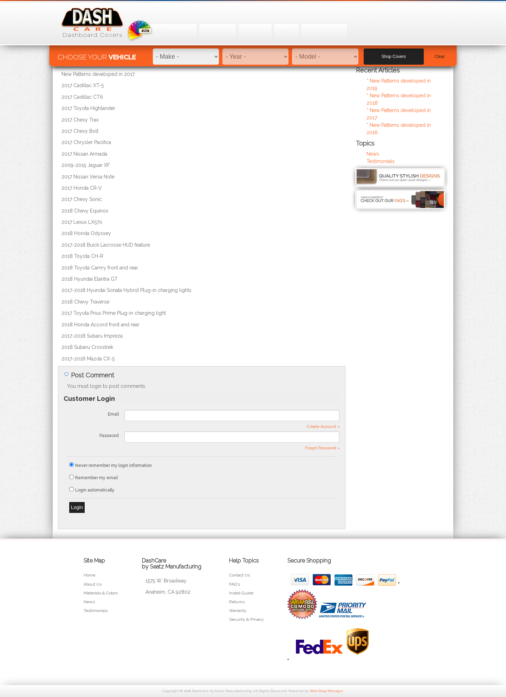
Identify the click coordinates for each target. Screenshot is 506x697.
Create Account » (323, 426)
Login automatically (95, 490)
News (372, 154)
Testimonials (380, 161)
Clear (440, 53)
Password (109, 435)
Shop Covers (394, 53)
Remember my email (96, 477)
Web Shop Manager (326, 691)
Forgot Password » (322, 447)
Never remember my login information (113, 465)
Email (113, 414)
